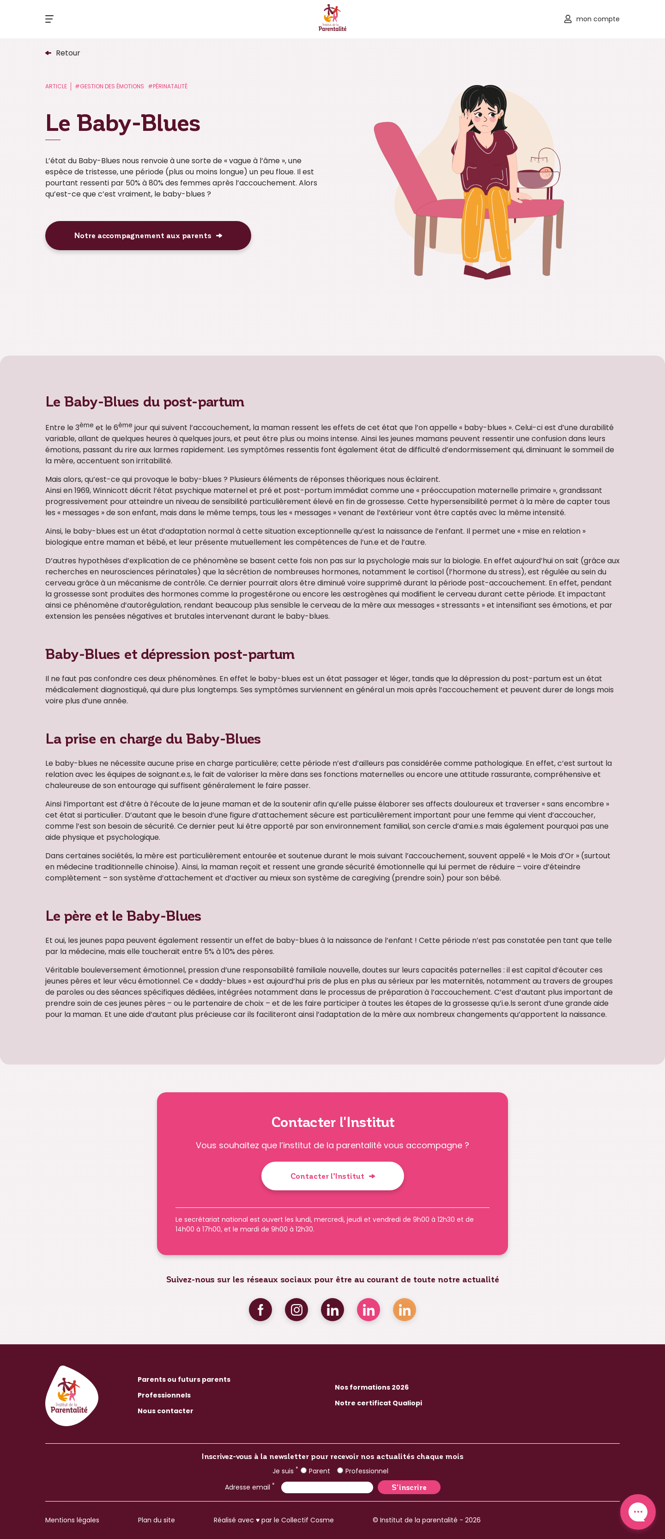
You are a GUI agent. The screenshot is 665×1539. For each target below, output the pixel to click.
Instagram (296, 1309)
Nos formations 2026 (372, 1387)
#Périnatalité (167, 86)
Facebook (260, 1309)
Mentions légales (72, 1520)
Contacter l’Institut (327, 1175)
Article (56, 86)
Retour (68, 53)
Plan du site (156, 1520)
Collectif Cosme (307, 1520)
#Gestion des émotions (109, 86)
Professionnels (164, 1395)
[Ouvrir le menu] (49, 19)
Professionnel (362, 1471)
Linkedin (332, 1309)
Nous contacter (165, 1411)
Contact (638, 1512)
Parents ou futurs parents (184, 1379)
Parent (315, 1471)
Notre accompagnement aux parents (143, 235)
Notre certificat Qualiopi (378, 1403)
